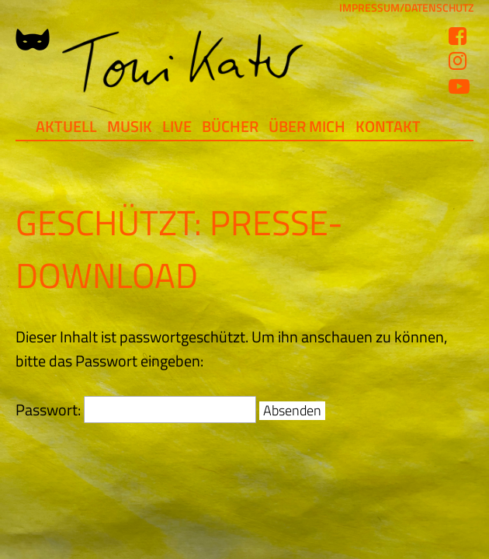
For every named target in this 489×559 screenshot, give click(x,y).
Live (177, 126)
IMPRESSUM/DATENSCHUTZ (406, 8)
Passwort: (136, 410)
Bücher (230, 126)
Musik (129, 126)
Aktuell (66, 126)
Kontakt (388, 126)
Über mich (307, 126)
